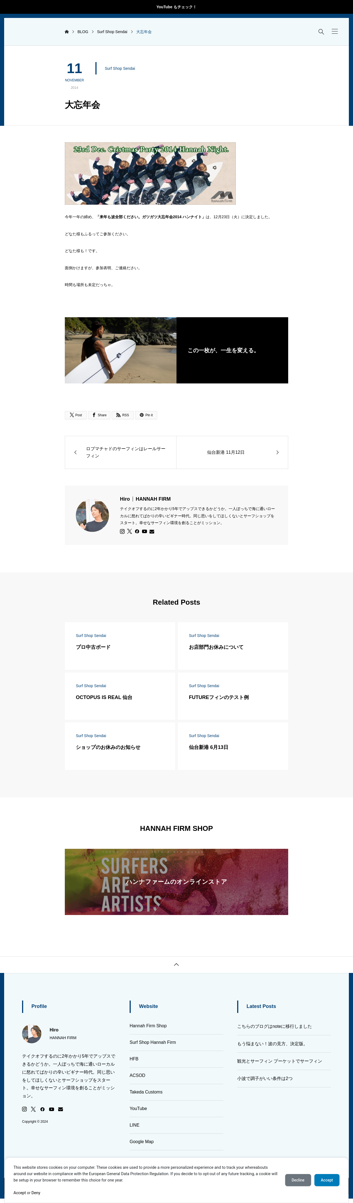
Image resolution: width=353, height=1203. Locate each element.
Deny (35, 1193)
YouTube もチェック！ (176, 7)
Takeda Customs (146, 1092)
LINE (135, 1125)
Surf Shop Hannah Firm (153, 1042)
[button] (335, 31)
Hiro (145, 499)
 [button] (176, 964)
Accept (20, 1193)
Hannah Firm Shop (148, 1025)
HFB (134, 1059)
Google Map (142, 1141)
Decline (298, 1180)
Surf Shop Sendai (120, 68)
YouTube (138, 1108)
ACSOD (137, 1075)
